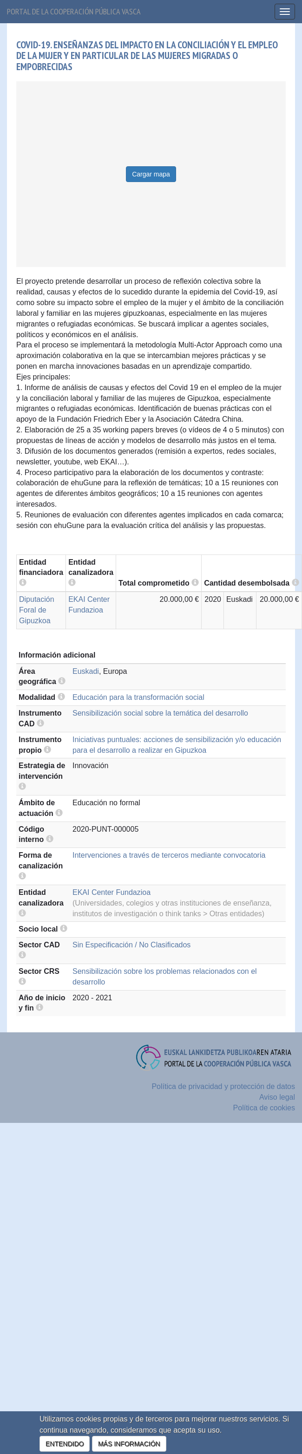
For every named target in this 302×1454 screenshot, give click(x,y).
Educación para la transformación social (138, 697)
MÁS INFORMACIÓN (129, 1443)
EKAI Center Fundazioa (111, 892)
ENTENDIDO (65, 1443)
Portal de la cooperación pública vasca (74, 11)
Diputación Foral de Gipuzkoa (36, 610)
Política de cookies (264, 1108)
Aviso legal (277, 1097)
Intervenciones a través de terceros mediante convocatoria (168, 855)
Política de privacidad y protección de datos (223, 1086)
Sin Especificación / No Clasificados (131, 945)
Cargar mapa (151, 174)
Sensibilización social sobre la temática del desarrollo (160, 713)
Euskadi (85, 671)
